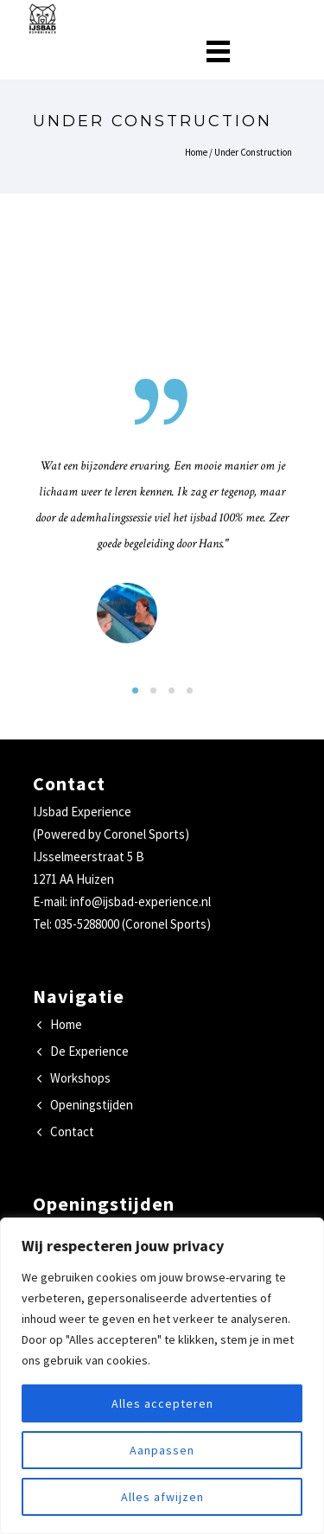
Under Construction (253, 152)
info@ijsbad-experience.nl (140, 901)
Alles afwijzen (162, 1497)
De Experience (89, 1051)
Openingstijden (91, 1104)
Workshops (80, 1078)
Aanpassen (162, 1450)
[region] (162, 1376)
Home (196, 152)
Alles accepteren (162, 1403)
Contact (72, 1131)
